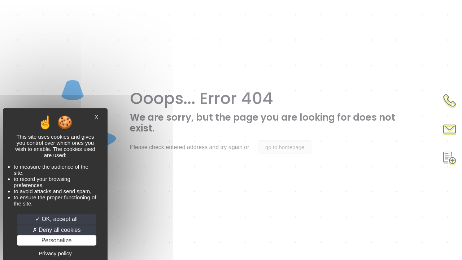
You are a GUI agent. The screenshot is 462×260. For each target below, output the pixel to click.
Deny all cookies (56, 230)
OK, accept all (56, 219)
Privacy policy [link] (55, 253)
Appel (449, 101)
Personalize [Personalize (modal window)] (57, 240)
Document (449, 159)
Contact (449, 130)
